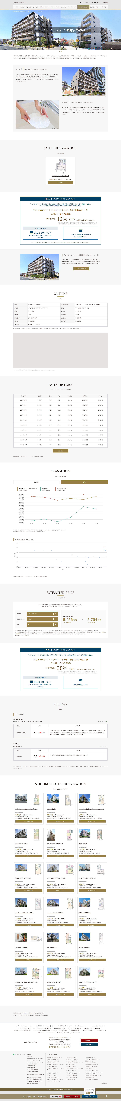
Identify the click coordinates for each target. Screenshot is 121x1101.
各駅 (84, 482)
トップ (16, 7)
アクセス (47, 1025)
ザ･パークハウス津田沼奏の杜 (59, 1025)
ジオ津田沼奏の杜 (75, 1030)
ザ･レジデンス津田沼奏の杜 (96, 1025)
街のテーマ (32, 1025)
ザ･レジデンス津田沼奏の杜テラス (26, 1028)
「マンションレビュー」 (27, 1013)
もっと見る (60, 451)
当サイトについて (76, 1032)
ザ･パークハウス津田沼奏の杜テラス (78, 1025)
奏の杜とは (24, 1025)
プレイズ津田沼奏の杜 (87, 1030)
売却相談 (28, 7)
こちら (67, 242)
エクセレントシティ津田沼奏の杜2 (22, 1030)
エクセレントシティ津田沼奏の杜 (92, 1028)
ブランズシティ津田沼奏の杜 (44, 1028)
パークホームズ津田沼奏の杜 (74, 1028)
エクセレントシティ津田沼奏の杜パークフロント (45, 1030)
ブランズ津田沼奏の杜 (59, 1028)
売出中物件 (56, 1096)
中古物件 (22, 7)
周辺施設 (40, 1025)
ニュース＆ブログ (85, 2)
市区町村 (36, 482)
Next (119, 30)
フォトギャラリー (96, 2)
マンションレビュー (46, 530)
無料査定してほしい (90, 1096)
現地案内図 (105, 2)
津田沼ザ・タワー (94, 7)
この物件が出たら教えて (72, 1096)
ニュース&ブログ (50, 1032)
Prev (2, 30)
